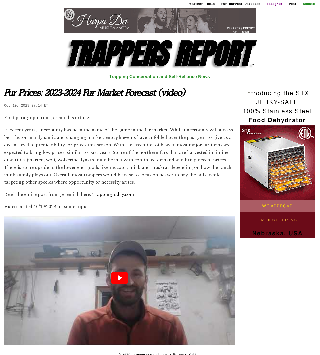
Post (293, 4)
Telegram (274, 4)
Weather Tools (202, 4)
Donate (309, 4)
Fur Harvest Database (241, 4)
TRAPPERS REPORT (160, 54)
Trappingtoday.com (113, 194)
